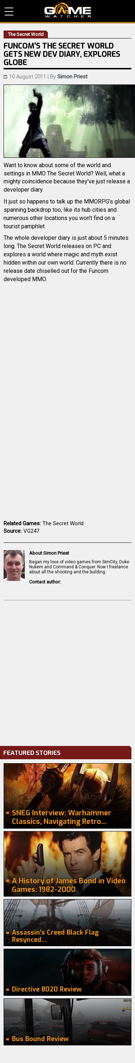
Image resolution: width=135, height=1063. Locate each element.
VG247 (31, 531)
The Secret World (63, 523)
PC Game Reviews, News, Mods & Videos (67, 10)
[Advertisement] (67, 671)
